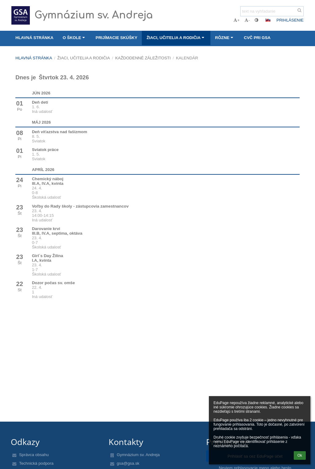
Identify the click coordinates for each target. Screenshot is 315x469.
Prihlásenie (290, 20)
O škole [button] (74, 37)
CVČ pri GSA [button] (257, 37)
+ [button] (236, 20)
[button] (268, 20)
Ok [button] (299, 455)
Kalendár (187, 58)
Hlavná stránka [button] (34, 37)
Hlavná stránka (33, 58)
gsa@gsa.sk (128, 463)
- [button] (247, 20)
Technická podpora (36, 463)
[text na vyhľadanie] (272, 11)
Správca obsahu (34, 454)
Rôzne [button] (225, 37)
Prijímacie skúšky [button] (117, 37)
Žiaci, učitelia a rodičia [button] (176, 37)
